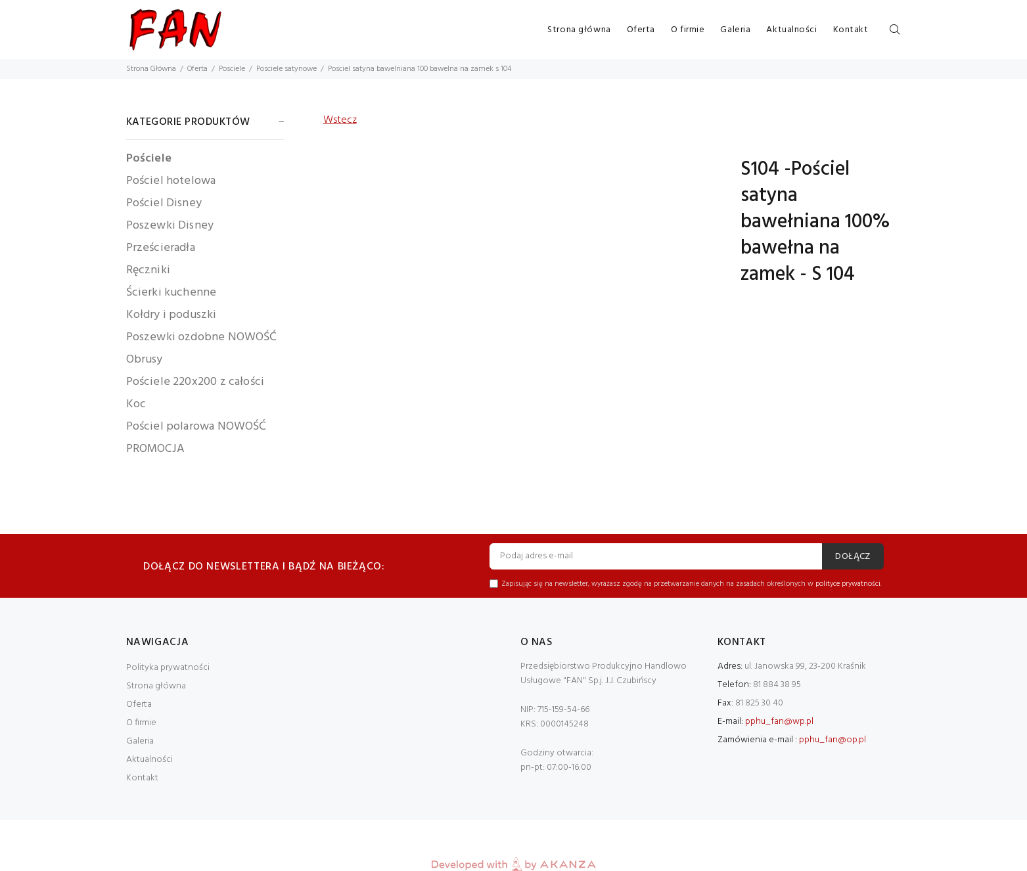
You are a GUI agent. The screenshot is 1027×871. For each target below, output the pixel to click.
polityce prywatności (847, 584)
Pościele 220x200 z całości (195, 381)
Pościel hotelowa (171, 180)
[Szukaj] (894, 30)
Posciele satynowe (286, 69)
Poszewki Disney (170, 225)
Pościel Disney (164, 203)
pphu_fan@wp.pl (779, 721)
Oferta (641, 29)
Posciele (232, 69)
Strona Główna (151, 69)
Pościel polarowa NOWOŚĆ (196, 426)
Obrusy (144, 359)
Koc (136, 404)
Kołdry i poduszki (171, 314)
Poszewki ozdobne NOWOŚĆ (201, 337)
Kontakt (851, 29)
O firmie (687, 29)
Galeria (735, 29)
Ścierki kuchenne (171, 292)
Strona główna (578, 29)
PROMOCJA (155, 448)
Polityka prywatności (168, 667)
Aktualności (791, 29)
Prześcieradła (160, 247)
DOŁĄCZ (853, 556)
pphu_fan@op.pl (832, 740)
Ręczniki (148, 270)
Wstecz (340, 120)
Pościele (148, 158)
